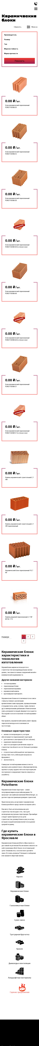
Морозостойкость (11, 49)
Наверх (5, 637)
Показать (19, 61)
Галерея (21, 1032)
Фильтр (32, 27)
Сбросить (18, 27)
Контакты (27, 1028)
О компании (28, 1024)
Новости (5, 1032)
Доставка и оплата (8, 1028)
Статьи (4, 1035)
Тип (5, 44)
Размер (7, 39)
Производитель (10, 35)
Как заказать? (6, 1024)
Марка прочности (11, 53)
